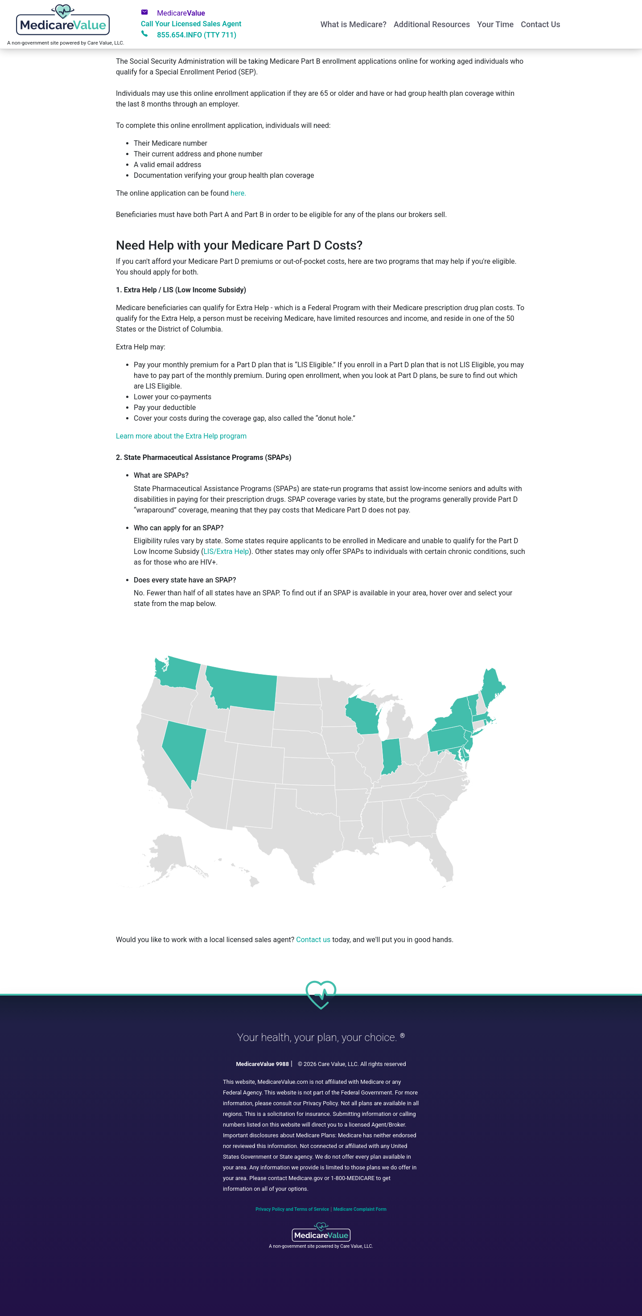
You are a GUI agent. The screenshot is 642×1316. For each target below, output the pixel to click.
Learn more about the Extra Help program (181, 436)
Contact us (313, 939)
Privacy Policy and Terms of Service (292, 1209)
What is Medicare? (354, 24)
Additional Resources (432, 24)
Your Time (495, 24)
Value (173, 12)
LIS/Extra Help (226, 551)
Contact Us (540, 24)
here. (238, 193)
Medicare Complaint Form (360, 1209)
